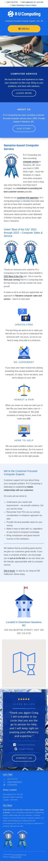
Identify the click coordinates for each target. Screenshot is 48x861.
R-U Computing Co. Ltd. (18, 854)
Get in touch (9, 571)
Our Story (24, 129)
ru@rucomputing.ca (14, 782)
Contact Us (24, 758)
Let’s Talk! (8, 774)
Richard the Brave (16, 857)
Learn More (24, 93)
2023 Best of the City (13, 276)
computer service (31, 162)
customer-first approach (27, 198)
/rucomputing (12, 784)
